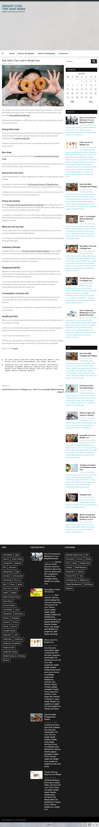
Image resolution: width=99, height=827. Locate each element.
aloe (94, 147)
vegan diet (28, 367)
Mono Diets (19, 614)
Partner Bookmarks (26, 53)
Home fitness (90, 229)
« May (72, 101)
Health (17, 359)
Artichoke (48, 780)
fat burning (79, 155)
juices (86, 160)
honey (77, 160)
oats (67, 164)
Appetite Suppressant (87, 393)
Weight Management (27, 361)
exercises (9, 365)
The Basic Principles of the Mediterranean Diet (88, 467)
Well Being (41, 361)
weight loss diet (37, 368)
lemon (90, 160)
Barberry (56, 780)
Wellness (52, 361)
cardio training (17, 559)
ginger (20, 584)
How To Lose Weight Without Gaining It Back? (87, 219)
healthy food (56, 615)
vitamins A (81, 169)
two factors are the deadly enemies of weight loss (25, 205)
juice (81, 160)
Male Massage (80, 567)
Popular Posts (79, 132)
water (67, 172)
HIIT (89, 130)
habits (27, 365)
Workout (32, 370)
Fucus (51, 787)
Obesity (51, 359)
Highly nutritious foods (88, 199)
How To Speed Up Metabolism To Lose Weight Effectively (88, 313)
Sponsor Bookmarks (46, 53)
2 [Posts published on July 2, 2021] (86, 81)
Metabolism (41, 359)
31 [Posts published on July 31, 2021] (91, 97)
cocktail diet (74, 152)
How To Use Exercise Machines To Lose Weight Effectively (88, 120)
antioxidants (91, 150)
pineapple (69, 167)
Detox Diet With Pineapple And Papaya (50, 717)
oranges (84, 164)
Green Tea (7, 588)
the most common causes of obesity (35, 251)
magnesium (75, 162)
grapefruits (73, 157)
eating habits (70, 155)
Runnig (91, 231)
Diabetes (76, 194)
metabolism (70, 132)
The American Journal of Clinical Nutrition (43, 184)
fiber (67, 157)
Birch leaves (49, 783)
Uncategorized (71, 580)
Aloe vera (83, 150)
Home (11, 53)
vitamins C (89, 169)
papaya (89, 164)
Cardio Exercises (77, 127)
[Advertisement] (49, 30)
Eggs (74, 475)
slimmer (19, 367)
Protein (89, 327)
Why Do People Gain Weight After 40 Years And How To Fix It (88, 517)
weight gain (39, 367)
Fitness (81, 226)
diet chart (86, 152)
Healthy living (28, 359)
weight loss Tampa (83, 174)
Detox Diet (69, 194)
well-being (80, 209)
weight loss (52, 367)
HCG (67, 563)
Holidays (69, 567)
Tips (58, 359)
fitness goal (84, 130)
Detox (91, 192)
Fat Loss (9, 359)
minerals (91, 162)
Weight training (19, 370)
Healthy (42, 365)
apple (68, 152)
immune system (9, 605)
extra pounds (18, 576)
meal (76, 201)
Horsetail (48, 797)
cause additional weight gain (19, 115)
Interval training (50, 619)
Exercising (69, 130)
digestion (93, 152)
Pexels (15, 348)
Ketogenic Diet (85, 495)
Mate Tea (54, 800)
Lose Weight (52, 365)
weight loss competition (16, 368)
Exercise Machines (90, 127)
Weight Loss (10, 361)
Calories (6, 559)
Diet (80, 152)
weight (72, 172)
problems (9, 367)
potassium (86, 167)
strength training (90, 132)
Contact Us (63, 53)
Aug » (91, 101)
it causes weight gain (22, 138)
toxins (68, 169)
